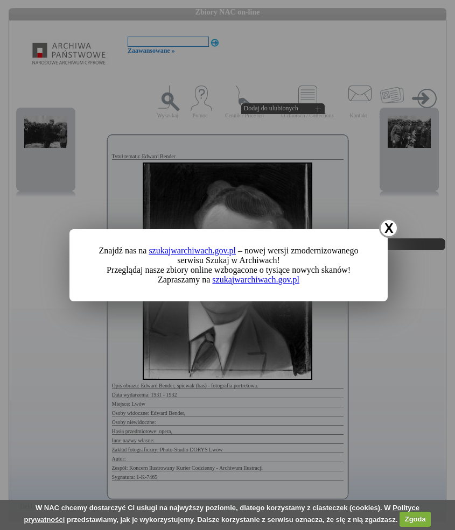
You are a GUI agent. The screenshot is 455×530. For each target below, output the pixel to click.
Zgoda (415, 519)
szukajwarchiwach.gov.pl (192, 250)
